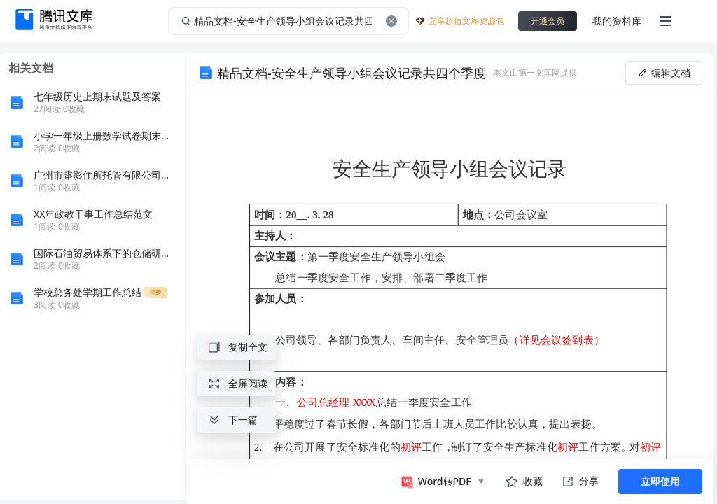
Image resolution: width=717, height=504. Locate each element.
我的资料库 (616, 20)
